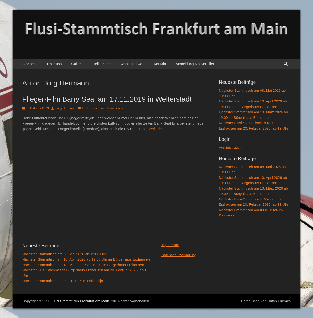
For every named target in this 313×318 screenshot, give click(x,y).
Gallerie (77, 64)
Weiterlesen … (160, 129)
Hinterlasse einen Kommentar (102, 108)
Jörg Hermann (65, 108)
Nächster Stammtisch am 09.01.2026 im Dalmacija (62, 281)
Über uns (54, 64)
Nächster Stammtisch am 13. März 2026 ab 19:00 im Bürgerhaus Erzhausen (83, 265)
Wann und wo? (132, 64)
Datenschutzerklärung (178, 255)
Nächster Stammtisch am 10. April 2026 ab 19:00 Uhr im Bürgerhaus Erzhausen (86, 259)
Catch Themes (279, 301)
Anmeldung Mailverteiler (195, 64)
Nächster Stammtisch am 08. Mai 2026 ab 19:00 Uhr (64, 254)
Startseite (29, 64)
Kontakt (160, 64)
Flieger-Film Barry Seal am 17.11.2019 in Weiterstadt (106, 99)
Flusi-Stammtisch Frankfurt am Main (80, 301)
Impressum (170, 245)
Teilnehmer (102, 64)
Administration (230, 147)
